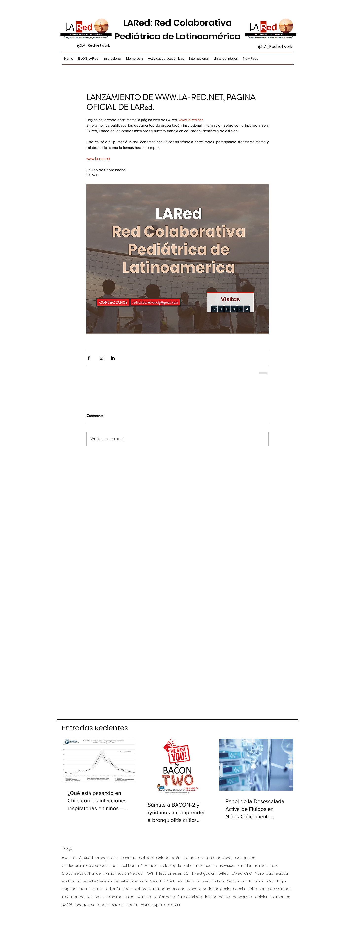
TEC (65, 897)
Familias (245, 866)
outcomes (280, 897)
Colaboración (168, 858)
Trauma (78, 897)
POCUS (95, 889)
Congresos (245, 858)
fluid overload (190, 897)
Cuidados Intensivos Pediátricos (90, 866)
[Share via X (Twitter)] (100, 358)
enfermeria (165, 897)
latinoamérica (217, 897)
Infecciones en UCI (172, 873)
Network (192, 881)
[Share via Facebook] (88, 358)
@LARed (85, 858)
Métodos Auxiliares (166, 881)
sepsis (132, 904)
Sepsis (239, 889)
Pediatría (112, 889)
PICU (83, 889)
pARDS (67, 904)
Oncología (276, 881)
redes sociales (110, 904)
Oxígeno (69, 889)
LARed (223, 873)
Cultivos (128, 866)
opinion (261, 897)
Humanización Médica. (123, 873)
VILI (90, 897)
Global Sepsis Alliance (81, 873)
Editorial (191, 866)
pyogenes (85, 904)
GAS (274, 866)
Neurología (236, 881)
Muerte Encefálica (131, 881)
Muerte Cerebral (98, 881)
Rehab (194, 889)
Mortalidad (71, 881)
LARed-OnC (242, 873)
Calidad (146, 858)
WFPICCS (144, 897)
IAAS (149, 873)
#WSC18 (68, 858)
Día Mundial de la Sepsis (159, 866)
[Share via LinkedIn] (112, 358)
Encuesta (209, 866)
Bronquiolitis (106, 858)
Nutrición (256, 881)
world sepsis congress (161, 904)
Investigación (203, 873)
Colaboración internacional (207, 858)
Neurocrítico (213, 881)
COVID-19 (128, 858)
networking (242, 897)
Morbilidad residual (272, 873)
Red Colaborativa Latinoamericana (154, 889)
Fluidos (261, 866)
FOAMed (227, 866)
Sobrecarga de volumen (270, 889)
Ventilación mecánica (115, 897)
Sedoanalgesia (216, 889)
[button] (134, 58)
